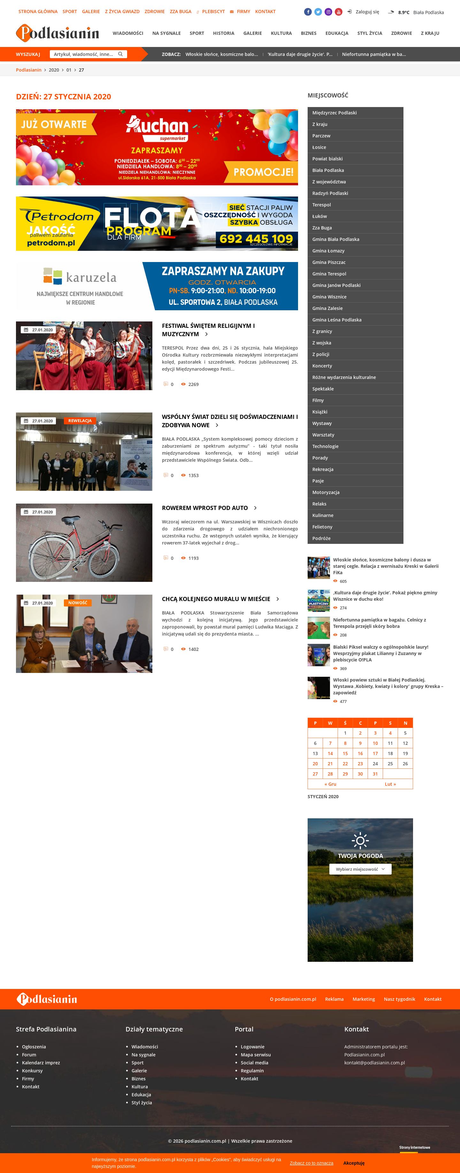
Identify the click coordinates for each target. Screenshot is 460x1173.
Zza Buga (180, 11)
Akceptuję (354, 1163)
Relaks (319, 504)
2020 (54, 70)
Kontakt (265, 11)
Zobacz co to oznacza (311, 1163)
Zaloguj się (363, 12)
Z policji (320, 354)
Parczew (321, 136)
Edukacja (337, 33)
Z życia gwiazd (122, 11)
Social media (254, 1063)
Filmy (318, 400)
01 (69, 70)
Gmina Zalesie (327, 308)
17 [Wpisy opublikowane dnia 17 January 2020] (375, 753)
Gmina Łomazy (328, 251)
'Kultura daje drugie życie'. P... (300, 54)
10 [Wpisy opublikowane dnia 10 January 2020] (375, 743)
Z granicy (322, 331)
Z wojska (321, 343)
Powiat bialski (327, 159)
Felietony (322, 527)
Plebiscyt (210, 11)
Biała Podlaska (328, 170)
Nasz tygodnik (399, 999)
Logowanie (252, 1047)
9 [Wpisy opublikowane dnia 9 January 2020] (360, 743)
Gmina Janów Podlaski (336, 285)
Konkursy (32, 1071)
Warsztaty (323, 435)
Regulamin (252, 1071)
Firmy (240, 11)
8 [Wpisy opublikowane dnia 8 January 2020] (345, 743)
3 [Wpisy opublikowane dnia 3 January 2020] (375, 733)
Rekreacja (323, 469)
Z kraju (430, 33)
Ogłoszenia (34, 1047)
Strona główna (38, 11)
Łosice (319, 147)
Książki (319, 412)
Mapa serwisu (256, 1055)
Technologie (325, 446)
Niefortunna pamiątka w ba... (374, 54)
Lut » (390, 784)
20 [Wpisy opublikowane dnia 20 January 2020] (315, 763)
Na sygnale (166, 33)
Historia (223, 33)
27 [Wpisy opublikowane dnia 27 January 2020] (315, 774)
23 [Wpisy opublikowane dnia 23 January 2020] (360, 763)
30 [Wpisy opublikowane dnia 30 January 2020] (360, 774)
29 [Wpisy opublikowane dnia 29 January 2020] (345, 774)
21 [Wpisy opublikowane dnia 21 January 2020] (330, 763)
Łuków (319, 216)
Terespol (321, 205)
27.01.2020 (38, 330)
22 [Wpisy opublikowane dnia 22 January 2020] (345, 763)
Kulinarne (323, 515)
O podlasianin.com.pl (293, 999)
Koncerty (322, 366)
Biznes (309, 33)
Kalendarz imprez (41, 1063)
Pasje (318, 481)
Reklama (334, 999)
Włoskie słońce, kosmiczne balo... (222, 54)
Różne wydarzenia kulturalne (344, 377)
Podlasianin (29, 70)
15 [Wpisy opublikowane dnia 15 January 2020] (345, 753)
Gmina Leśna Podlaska (337, 320)
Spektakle (323, 389)
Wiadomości (128, 33)
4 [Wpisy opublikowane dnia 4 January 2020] (390, 733)
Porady (320, 458)
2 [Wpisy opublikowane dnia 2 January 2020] (360, 733)
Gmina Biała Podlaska (335, 239)
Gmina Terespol (329, 274)
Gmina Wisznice (329, 297)
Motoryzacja (326, 492)
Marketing (364, 999)
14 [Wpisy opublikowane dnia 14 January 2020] (330, 753)
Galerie (91, 11)
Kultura (281, 33)
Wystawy (322, 423)
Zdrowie (155, 11)
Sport (70, 11)
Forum (29, 1055)
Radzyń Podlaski (330, 193)
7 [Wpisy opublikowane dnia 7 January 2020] (330, 743)
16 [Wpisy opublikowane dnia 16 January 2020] (360, 753)
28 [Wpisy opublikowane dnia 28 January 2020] (330, 774)
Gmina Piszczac (329, 262)
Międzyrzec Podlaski (334, 113)
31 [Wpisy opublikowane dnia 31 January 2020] (375, 774)
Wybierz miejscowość (360, 869)
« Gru (330, 784)
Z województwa (329, 182)
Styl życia (369, 33)
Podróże (321, 538)
